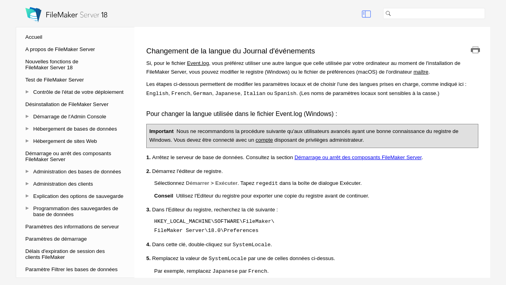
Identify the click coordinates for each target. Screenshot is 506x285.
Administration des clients (63, 184)
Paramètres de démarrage (56, 239)
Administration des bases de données (77, 172)
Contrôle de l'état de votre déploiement (78, 92)
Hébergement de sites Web (65, 141)
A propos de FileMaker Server (60, 49)
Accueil (33, 37)
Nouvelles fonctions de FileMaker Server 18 (51, 64)
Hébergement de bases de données (75, 129)
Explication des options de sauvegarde (78, 196)
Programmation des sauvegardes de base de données (75, 211)
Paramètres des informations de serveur (72, 227)
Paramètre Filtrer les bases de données (71, 269)
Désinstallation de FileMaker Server (66, 104)
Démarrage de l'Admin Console (69, 117)
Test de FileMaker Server (54, 80)
